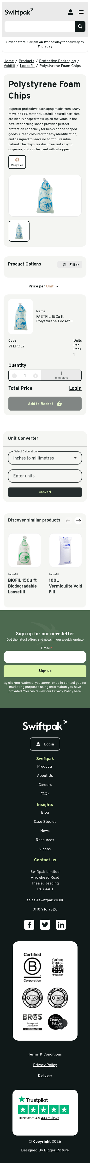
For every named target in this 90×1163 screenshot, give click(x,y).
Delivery (45, 1076)
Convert (45, 532)
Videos (45, 849)
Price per (44, 286)
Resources (45, 840)
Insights (45, 805)
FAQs (45, 794)
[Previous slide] (68, 574)
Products (26, 61)
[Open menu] (81, 12)
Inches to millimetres (33, 498)
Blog (45, 813)
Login (75, 388)
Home (9, 61)
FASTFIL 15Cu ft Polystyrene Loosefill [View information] (54, 319)
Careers (45, 785)
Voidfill (9, 66)
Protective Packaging (57, 61)
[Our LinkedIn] (61, 925)
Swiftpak (45, 759)
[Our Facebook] (29, 925)
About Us (45, 776)
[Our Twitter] (45, 925)
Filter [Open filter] (71, 265)
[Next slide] (78, 574)
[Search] (80, 26)
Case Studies (45, 822)
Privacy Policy (45, 1065)
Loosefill (27, 66)
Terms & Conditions (45, 1055)
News (45, 831)
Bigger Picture (56, 1150)
